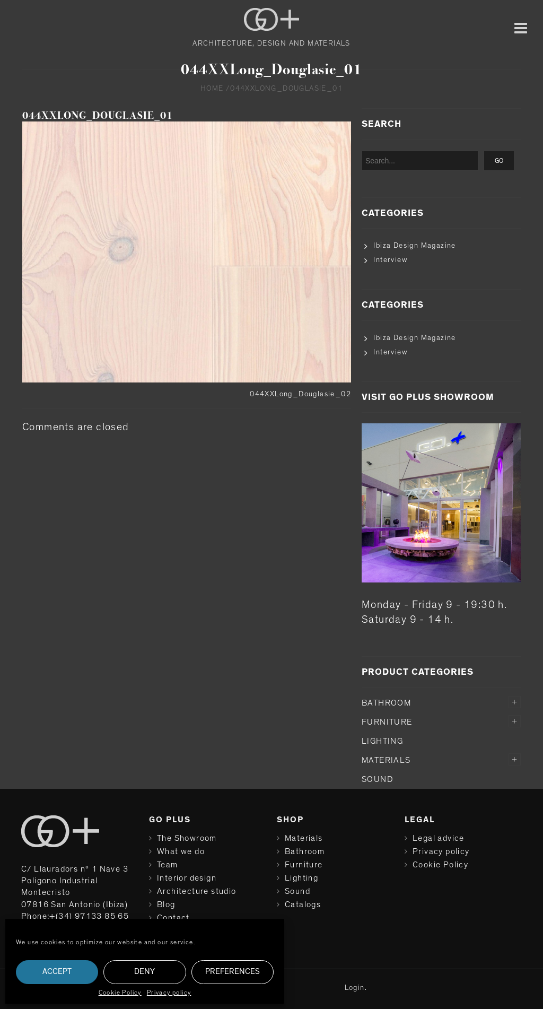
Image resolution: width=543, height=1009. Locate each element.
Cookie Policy (120, 992)
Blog (166, 904)
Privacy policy (169, 992)
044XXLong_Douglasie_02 (300, 394)
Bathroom (386, 703)
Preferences (232, 972)
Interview (390, 260)
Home (212, 88)
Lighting (382, 741)
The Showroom (187, 838)
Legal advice (439, 838)
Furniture (387, 722)
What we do (181, 851)
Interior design (186, 878)
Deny (144, 972)
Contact (173, 918)
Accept (57, 972)
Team (167, 864)
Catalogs (303, 904)
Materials (386, 760)
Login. (356, 987)
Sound (377, 779)
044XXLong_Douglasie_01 (97, 115)
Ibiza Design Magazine (414, 245)
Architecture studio (197, 891)
